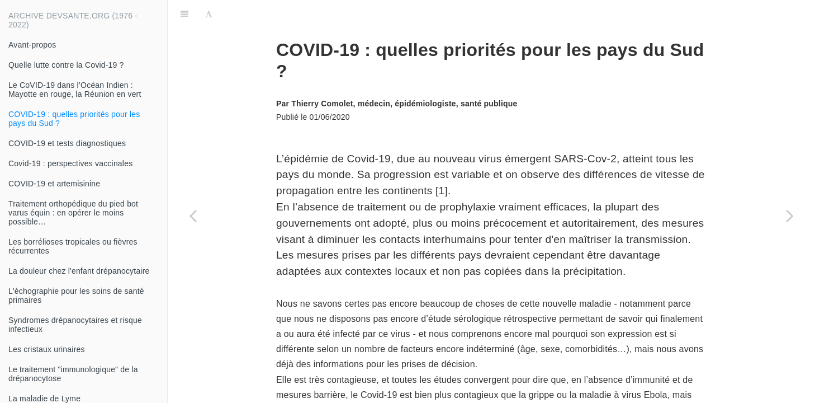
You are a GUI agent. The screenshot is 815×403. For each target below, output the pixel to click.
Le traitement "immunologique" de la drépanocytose (73, 374)
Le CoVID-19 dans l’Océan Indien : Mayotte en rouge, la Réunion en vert (74, 90)
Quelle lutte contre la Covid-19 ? (66, 64)
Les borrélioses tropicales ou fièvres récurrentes (73, 246)
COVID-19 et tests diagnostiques (67, 143)
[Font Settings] (209, 14)
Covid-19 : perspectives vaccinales (70, 163)
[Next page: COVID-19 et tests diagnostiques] (790, 215)
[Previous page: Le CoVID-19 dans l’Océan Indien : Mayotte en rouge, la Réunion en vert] (193, 215)
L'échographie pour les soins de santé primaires (76, 295)
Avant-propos (32, 44)
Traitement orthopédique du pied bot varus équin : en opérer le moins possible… (73, 212)
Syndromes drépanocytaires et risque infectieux (75, 325)
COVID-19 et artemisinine (54, 183)
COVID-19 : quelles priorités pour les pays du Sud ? (74, 119)
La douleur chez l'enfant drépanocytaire (79, 270)
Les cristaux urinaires (46, 349)
